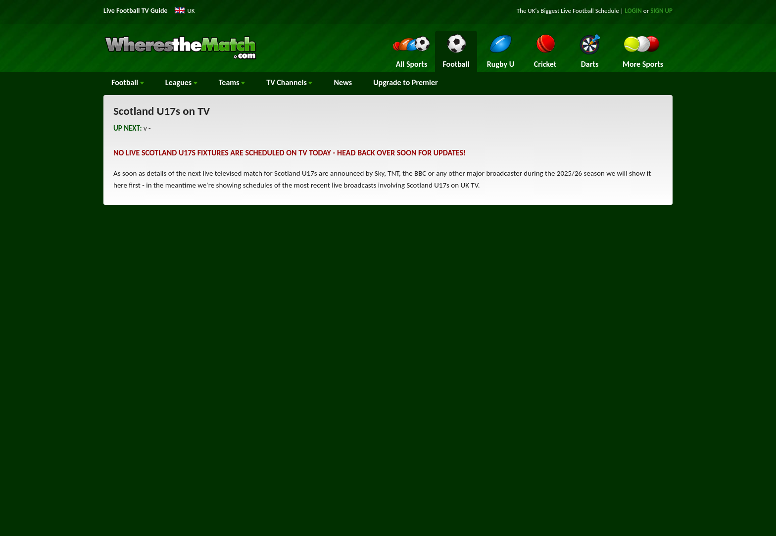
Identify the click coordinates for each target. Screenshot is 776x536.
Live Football (577, 10)
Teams (232, 82)
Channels (289, 82)
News (343, 82)
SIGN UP (661, 10)
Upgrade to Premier (405, 82)
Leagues (181, 82)
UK (191, 10)
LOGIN (633, 10)
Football (127, 82)
